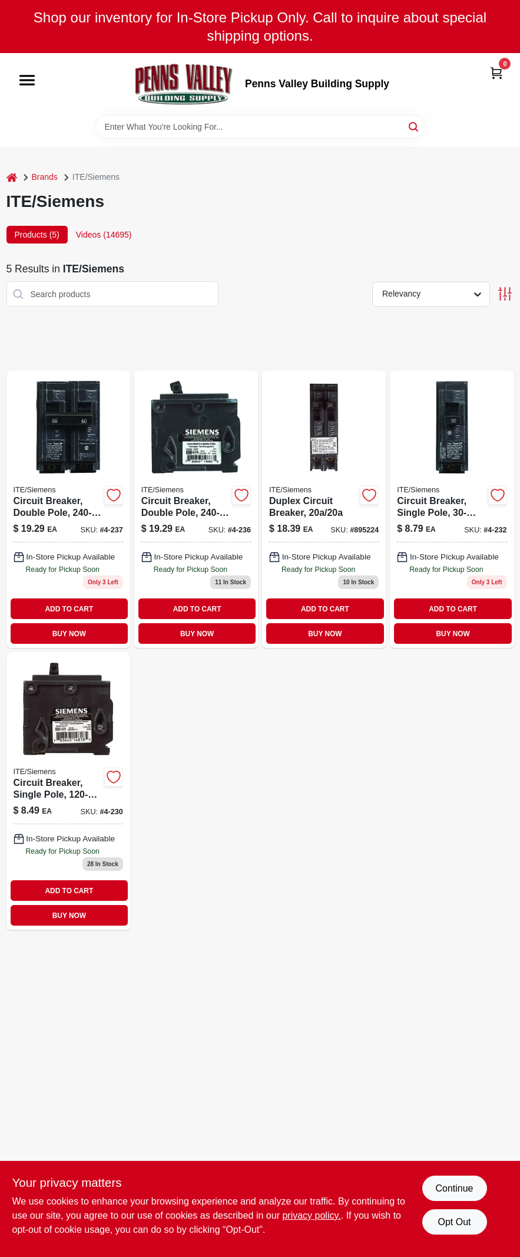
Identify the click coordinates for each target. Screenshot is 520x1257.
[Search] (414, 126)
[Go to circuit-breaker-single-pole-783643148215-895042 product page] (452, 509)
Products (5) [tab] (37, 234)
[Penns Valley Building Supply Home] (184, 84)
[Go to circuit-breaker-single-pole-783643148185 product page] (68, 791)
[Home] (11, 177)
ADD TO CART (69, 609)
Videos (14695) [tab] (104, 234)
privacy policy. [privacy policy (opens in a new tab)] (311, 1215)
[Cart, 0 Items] (496, 72)
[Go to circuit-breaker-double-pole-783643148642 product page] (68, 509)
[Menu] (27, 80)
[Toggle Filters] (505, 294)
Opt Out (454, 1222)
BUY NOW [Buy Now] (69, 634)
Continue (454, 1188)
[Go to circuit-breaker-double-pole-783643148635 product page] (196, 509)
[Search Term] (260, 127)
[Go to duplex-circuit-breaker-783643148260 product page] (324, 509)
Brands (45, 177)
